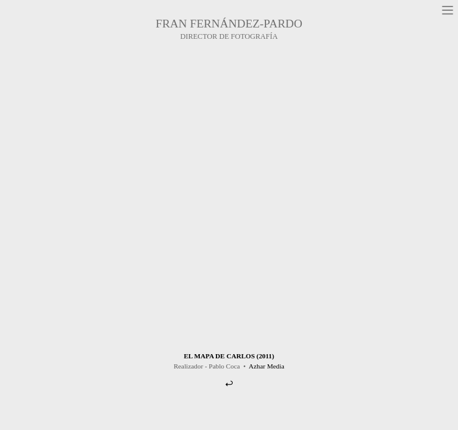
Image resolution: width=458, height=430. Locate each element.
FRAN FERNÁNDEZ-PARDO (229, 23)
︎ (447, 10)
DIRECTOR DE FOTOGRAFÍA (228, 36)
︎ (229, 383)
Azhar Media (266, 366)
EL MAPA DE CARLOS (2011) (229, 356)
